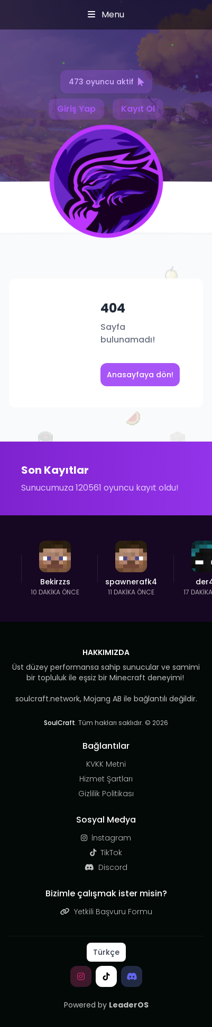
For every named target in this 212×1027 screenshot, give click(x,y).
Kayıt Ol (138, 109)
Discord (106, 867)
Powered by (106, 1005)
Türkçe (106, 952)
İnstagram (106, 838)
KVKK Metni (106, 764)
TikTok (106, 852)
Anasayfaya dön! (140, 374)
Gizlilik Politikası (106, 793)
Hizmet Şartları (106, 779)
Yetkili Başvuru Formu (106, 911)
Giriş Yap (76, 109)
